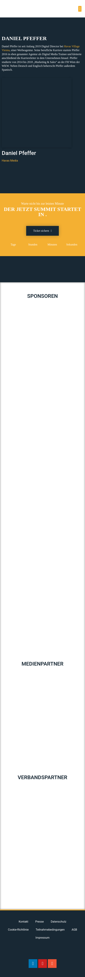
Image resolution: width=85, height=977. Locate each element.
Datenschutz (58, 921)
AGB (74, 929)
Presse (39, 921)
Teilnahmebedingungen (50, 929)
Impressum (42, 937)
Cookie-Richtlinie (18, 929)
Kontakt (23, 921)
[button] (80, 9)
